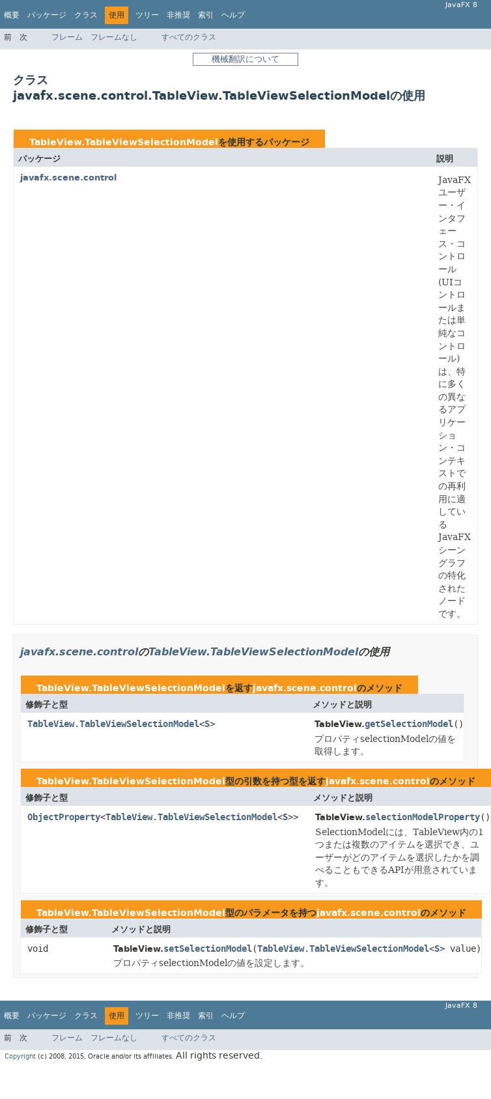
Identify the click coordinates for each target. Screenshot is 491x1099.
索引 (206, 15)
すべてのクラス (188, 37)
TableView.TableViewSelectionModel (123, 142)
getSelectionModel (409, 724)
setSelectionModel (207, 948)
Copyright (20, 1056)
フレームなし (114, 37)
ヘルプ (233, 15)
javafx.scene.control (68, 177)
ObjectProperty (63, 817)
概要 (12, 15)
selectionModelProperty (422, 817)
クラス (86, 15)
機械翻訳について (245, 59)
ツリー (147, 15)
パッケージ (46, 15)
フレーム (67, 37)
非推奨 (178, 15)
